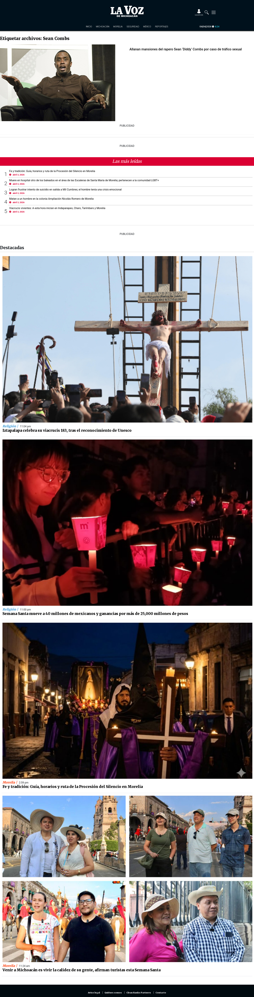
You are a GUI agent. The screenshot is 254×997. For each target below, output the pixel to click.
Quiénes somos (113, 993)
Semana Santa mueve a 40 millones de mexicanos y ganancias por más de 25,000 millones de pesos (95, 613)
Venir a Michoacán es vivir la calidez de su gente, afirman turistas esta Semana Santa (81, 970)
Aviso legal (94, 993)
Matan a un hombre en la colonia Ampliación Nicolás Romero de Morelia (51, 198)
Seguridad (133, 26)
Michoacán (102, 26)
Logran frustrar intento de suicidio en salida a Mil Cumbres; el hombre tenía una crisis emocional (65, 189)
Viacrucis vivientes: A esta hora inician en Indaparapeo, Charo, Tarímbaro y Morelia (57, 208)
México (147, 26)
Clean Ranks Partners (138, 993)
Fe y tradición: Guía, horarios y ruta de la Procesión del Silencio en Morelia (52, 171)
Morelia (118, 26)
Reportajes (161, 26)
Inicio (89, 26)
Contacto (161, 993)
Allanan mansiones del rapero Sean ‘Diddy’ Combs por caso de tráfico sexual (186, 49)
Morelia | (10, 782)
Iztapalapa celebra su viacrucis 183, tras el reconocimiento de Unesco (67, 430)
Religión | (10, 426)
